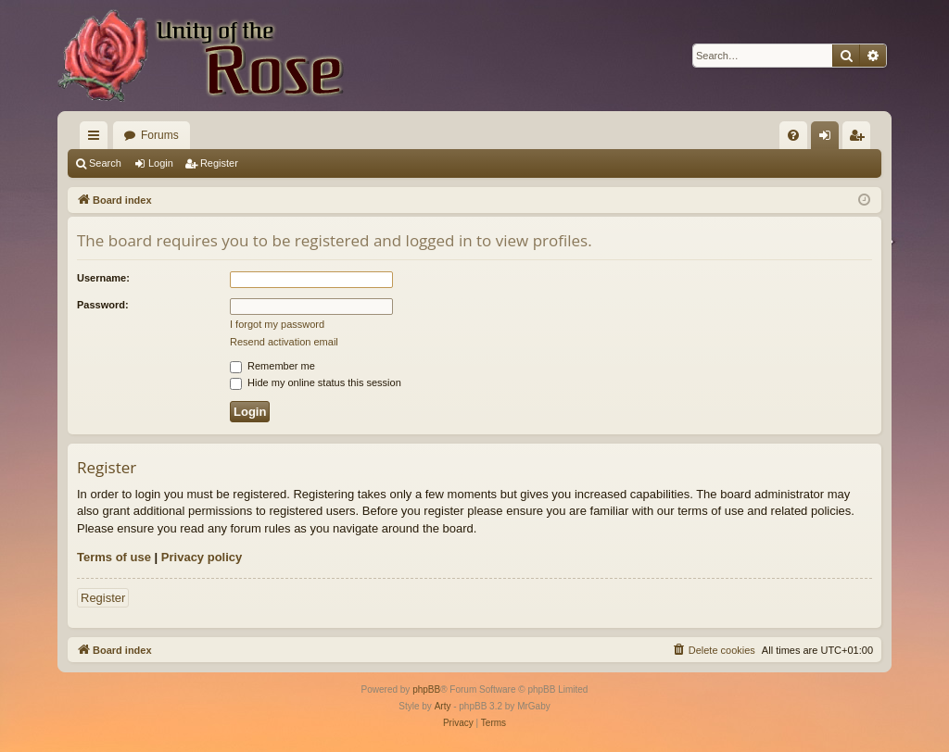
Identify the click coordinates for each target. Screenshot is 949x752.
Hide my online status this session (315, 382)
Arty (443, 706)
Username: (103, 277)
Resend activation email (284, 341)
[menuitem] (793, 135)
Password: (103, 304)
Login (160, 163)
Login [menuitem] (829, 139)
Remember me (272, 365)
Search (105, 163)
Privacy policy (201, 557)
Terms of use (114, 557)
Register (219, 163)
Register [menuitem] (860, 139)
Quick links (97, 139)
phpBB (426, 689)
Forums (160, 135)
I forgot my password (277, 324)
